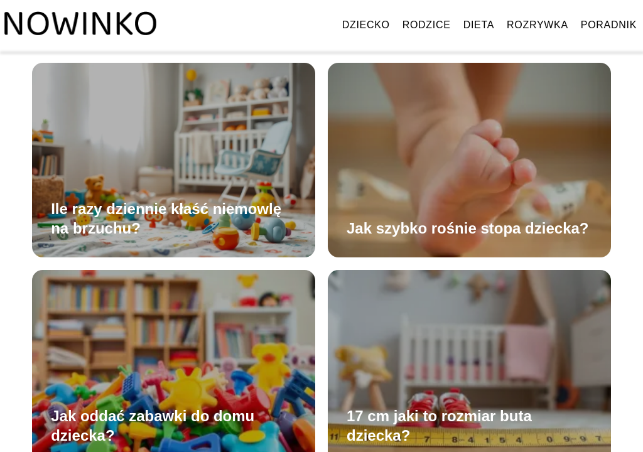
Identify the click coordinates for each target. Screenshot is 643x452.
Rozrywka (537, 24)
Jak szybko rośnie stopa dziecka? (468, 228)
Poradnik (609, 24)
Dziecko (366, 24)
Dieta (478, 24)
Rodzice (427, 24)
